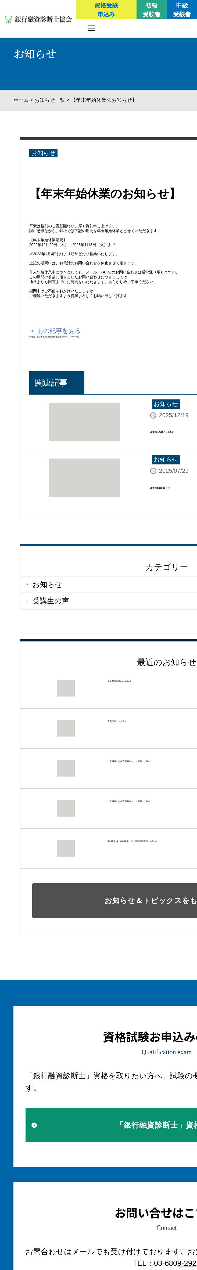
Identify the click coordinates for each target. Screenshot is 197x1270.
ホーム (21, 100)
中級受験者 (182, 9)
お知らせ (43, 153)
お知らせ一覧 (49, 100)
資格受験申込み (106, 9)
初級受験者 (151, 9)
